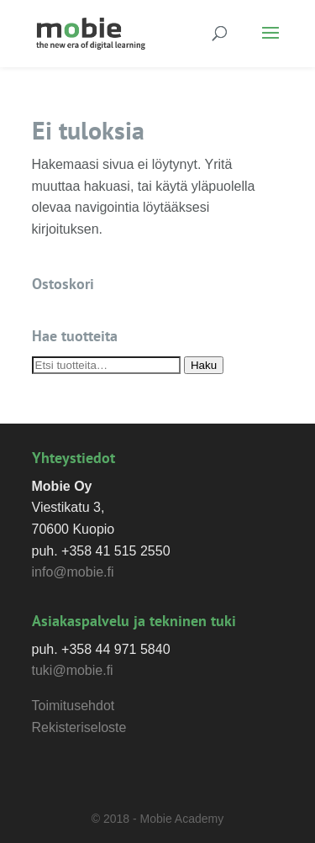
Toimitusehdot (73, 705)
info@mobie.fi (73, 572)
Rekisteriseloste (79, 727)
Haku (204, 365)
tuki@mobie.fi (72, 670)
